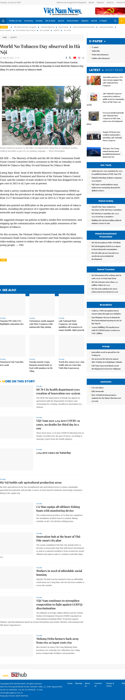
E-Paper (103, 20)
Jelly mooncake (98, 391)
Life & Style (50, 20)
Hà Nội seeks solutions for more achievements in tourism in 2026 (105, 290)
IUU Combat (44, 30)
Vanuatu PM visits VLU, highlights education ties (11, 322)
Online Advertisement (101, 58)
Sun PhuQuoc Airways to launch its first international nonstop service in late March (107, 320)
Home (5, 37)
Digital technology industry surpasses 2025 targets (107, 179)
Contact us (98, 684)
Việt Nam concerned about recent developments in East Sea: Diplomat (106, 367)
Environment (72, 20)
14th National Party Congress (25, 27)
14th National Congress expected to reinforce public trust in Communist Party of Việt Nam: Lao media (105, 99)
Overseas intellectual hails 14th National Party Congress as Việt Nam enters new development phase (105, 118)
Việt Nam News (62, 11)
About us (87, 684)
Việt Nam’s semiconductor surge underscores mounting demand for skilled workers (106, 187)
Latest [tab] (94, 70)
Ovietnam (100, 2)
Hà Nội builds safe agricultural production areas (31, 482)
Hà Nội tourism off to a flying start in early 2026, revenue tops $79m (106, 277)
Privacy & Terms (110, 684)
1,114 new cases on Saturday (53, 452)
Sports (61, 20)
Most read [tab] (114, 70)
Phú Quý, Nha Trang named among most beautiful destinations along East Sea (111, 152)
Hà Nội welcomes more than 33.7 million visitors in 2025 (105, 283)
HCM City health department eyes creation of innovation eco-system (58, 391)
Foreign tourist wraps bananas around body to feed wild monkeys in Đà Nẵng (40, 366)
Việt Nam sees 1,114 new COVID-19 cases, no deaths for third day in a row (58, 424)
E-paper (95, 41)
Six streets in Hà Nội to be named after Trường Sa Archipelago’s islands (107, 360)
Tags (3, 260)
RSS (123, 683)
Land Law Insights (106, 27)
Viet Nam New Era (47, 27)
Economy (28, 20)
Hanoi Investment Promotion (84, 27)
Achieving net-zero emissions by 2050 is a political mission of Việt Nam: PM (107, 172)
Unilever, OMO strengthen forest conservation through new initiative (106, 312)
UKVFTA (56, 30)
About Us (110, 2)
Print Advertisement (100, 54)
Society (39, 20)
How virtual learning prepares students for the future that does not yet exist (106, 398)
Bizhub (91, 2)
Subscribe (96, 51)
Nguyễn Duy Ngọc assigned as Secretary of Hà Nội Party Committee (107, 208)
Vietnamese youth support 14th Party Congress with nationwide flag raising (41, 324)
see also (9, 290)
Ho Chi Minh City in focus (25, 30)
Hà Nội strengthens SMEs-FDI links (106, 242)
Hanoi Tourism (6, 30)
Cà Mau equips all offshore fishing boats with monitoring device (58, 508)
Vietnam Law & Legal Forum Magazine (71, 2)
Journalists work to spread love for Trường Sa (106, 353)
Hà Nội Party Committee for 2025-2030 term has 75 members (105, 215)
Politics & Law (15, 20)
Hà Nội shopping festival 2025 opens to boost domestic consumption (106, 247)
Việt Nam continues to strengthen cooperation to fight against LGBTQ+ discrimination (60, 604)
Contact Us (120, 2)
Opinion (84, 20)
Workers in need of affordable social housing (59, 572)
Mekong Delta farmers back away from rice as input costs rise (57, 640)
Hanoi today (63, 27)
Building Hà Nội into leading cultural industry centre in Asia (106, 222)
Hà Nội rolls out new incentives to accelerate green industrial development (105, 256)
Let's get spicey (98, 387)
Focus (4, 27)
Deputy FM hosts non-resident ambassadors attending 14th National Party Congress (112, 136)
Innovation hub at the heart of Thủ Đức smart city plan (58, 538)
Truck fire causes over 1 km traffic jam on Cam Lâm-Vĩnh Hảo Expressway (71, 365)
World (94, 20)
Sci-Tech (67, 30)
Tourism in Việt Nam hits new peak (11, 363)
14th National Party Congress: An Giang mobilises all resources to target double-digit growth (71, 325)
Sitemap (78, 683)
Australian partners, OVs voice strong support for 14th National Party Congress (113, 81)
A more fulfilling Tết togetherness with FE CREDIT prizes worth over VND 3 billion (106, 330)
